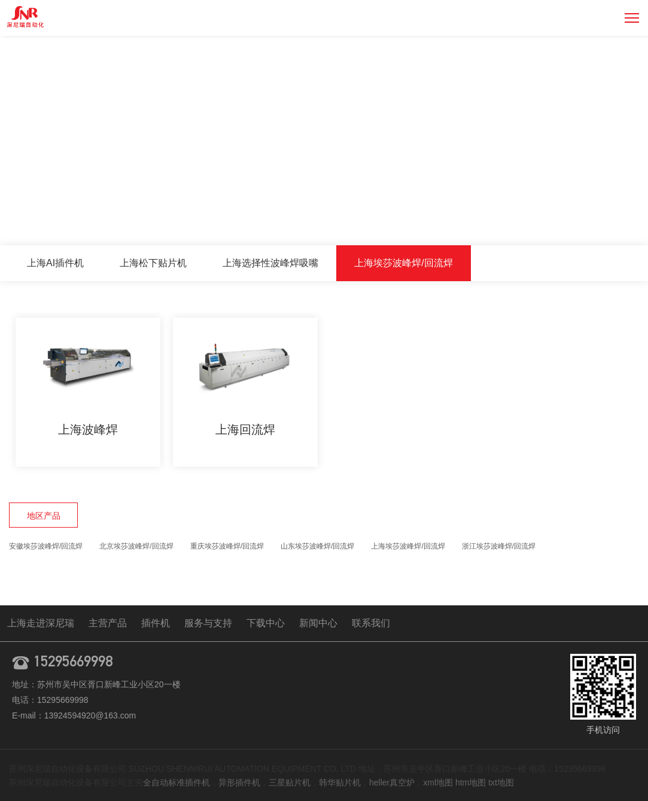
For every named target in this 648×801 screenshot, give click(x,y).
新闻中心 (318, 623)
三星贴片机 (290, 782)
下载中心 (266, 623)
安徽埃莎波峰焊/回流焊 (46, 546)
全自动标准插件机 (176, 782)
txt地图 (501, 782)
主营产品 (506, 220)
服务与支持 (208, 623)
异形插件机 (239, 782)
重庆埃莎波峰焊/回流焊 (227, 546)
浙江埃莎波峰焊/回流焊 (499, 546)
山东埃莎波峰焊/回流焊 (317, 546)
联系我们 (371, 623)
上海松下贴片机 (153, 263)
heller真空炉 (392, 782)
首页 (466, 220)
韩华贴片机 (340, 782)
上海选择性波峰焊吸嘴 (270, 263)
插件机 (155, 623)
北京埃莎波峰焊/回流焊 (136, 546)
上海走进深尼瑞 (40, 623)
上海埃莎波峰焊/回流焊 (586, 220)
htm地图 (470, 782)
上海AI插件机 (55, 263)
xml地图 (438, 782)
